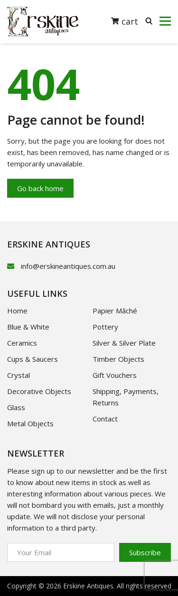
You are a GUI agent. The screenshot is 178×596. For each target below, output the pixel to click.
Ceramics (22, 343)
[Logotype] (43, 22)
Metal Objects (30, 423)
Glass (16, 407)
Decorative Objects (39, 391)
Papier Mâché (115, 310)
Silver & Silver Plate (124, 343)
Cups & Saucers (32, 359)
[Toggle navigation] (165, 21)
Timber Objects (118, 359)
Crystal (18, 375)
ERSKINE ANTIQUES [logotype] (48, 244)
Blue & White (28, 326)
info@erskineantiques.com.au (68, 266)
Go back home (40, 188)
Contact (105, 418)
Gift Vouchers (115, 375)
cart (124, 21)
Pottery (105, 326)
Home (17, 310)
